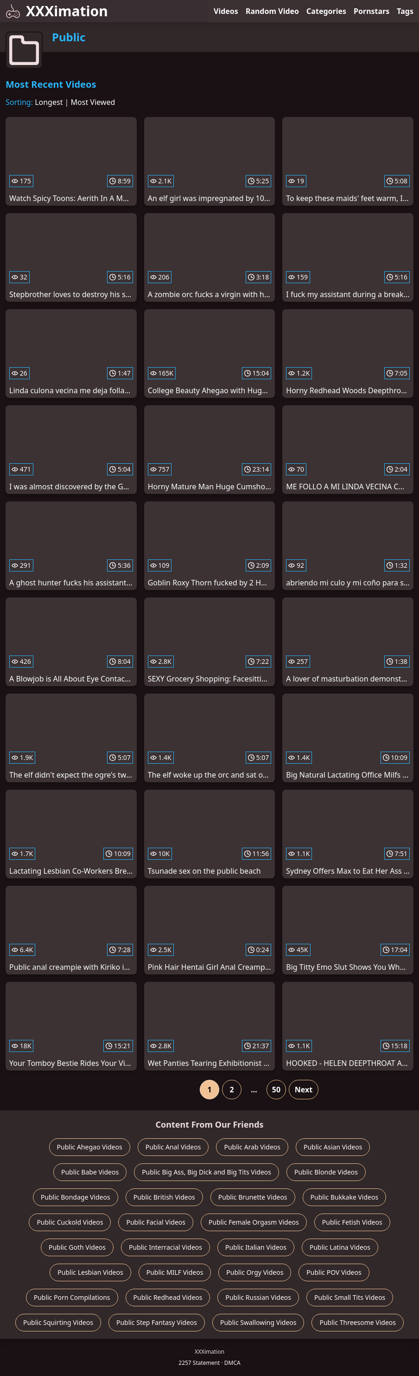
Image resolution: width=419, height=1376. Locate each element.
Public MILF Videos (174, 1272)
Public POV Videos (333, 1272)
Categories (326, 11)
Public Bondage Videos (75, 1197)
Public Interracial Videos (165, 1247)
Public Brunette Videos (252, 1197)
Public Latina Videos (340, 1247)
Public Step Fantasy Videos (156, 1322)
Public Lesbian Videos (90, 1272)
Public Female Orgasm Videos (254, 1222)
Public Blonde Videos (326, 1172)
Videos (226, 11)
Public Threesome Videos (357, 1322)
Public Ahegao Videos (89, 1146)
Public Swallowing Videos (258, 1322)
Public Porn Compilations (72, 1297)
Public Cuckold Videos (70, 1222)
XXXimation (57, 10)
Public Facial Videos (155, 1222)
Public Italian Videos (255, 1247)
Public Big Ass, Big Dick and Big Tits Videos (206, 1172)
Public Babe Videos (90, 1172)
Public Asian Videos (333, 1146)
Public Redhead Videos (168, 1297)
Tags (405, 11)
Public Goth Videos (77, 1247)
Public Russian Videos (258, 1297)
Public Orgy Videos (254, 1272)
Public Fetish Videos (352, 1222)
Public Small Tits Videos (349, 1297)
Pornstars (371, 11)
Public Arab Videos (252, 1146)
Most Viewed (93, 102)
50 (276, 1089)
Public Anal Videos (173, 1146)
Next (303, 1089)
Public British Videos (164, 1197)
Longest (49, 102)
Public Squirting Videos (58, 1322)
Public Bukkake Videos (345, 1197)
